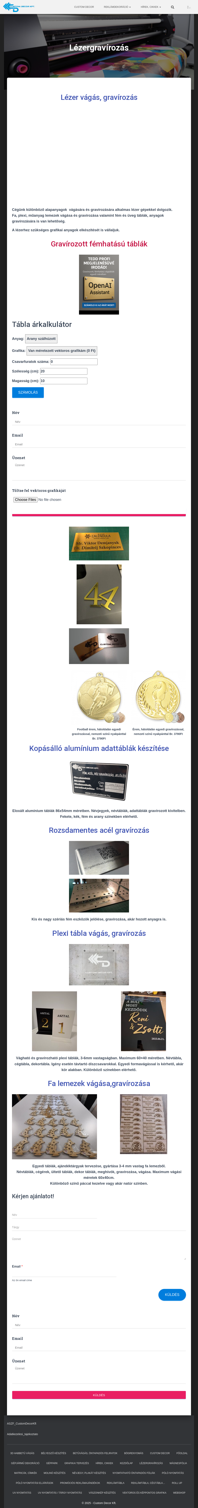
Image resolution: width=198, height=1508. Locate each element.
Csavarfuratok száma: (55, 361)
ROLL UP (177, 1483)
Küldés (172, 1295)
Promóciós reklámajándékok (80, 1483)
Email (17, 435)
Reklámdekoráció (117, 7)
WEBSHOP (179, 1492)
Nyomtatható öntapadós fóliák (134, 1473)
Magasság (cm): (49, 381)
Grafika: (54, 350)
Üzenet (18, 457)
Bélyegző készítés (53, 1453)
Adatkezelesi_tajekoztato (22, 1434)
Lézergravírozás (151, 1463)
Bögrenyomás (133, 1453)
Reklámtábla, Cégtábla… (148, 1483)
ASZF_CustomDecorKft (21, 1423)
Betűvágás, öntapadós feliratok (95, 1453)
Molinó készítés (55, 1473)
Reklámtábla (115, 1483)
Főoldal (182, 1453)
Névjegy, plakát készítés (89, 1473)
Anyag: (34, 338)
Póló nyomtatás (173, 1473)
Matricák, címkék (25, 1473)
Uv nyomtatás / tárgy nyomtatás (60, 1492)
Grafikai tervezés (76, 1463)
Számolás (28, 392)
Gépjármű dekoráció (25, 1463)
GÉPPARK (52, 1463)
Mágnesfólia (178, 1463)
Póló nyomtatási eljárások (34, 1483)
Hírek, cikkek (151, 7)
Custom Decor (84, 7)
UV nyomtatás (22, 1492)
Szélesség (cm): (49, 371)
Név (16, 412)
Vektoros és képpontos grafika (144, 1492)
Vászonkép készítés (102, 1492)
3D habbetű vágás (22, 1453)
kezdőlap (126, 1463)
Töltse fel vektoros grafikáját (39, 490)
